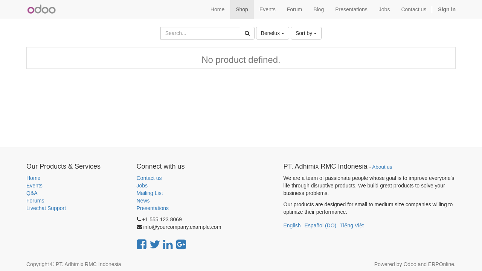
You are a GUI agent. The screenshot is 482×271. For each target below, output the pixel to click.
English (292, 225)
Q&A (32, 193)
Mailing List (150, 193)
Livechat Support (46, 208)
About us (382, 167)
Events (34, 186)
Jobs (142, 186)
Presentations (153, 208)
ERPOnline (441, 264)
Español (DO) (320, 225)
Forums (35, 201)
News (143, 201)
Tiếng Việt (352, 225)
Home (33, 178)
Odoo (409, 264)
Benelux (272, 33)
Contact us (149, 178)
